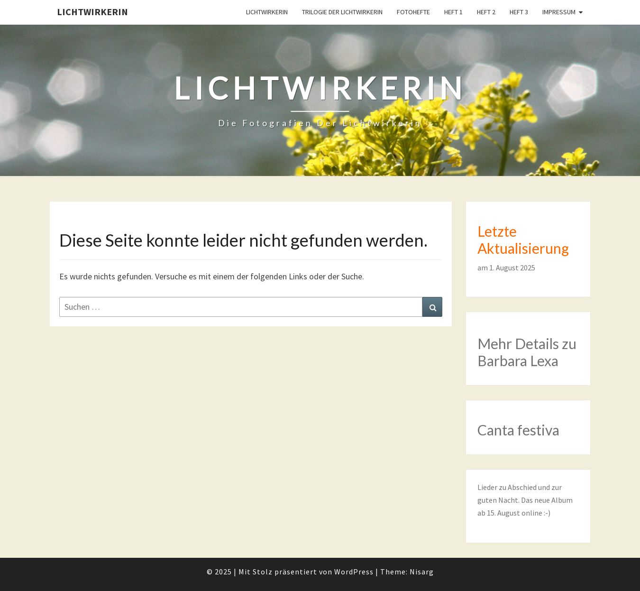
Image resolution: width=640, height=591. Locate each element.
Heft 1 (453, 12)
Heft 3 (519, 12)
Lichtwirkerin (92, 12)
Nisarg (422, 571)
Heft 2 (486, 12)
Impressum (559, 12)
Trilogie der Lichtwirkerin (342, 12)
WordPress (354, 571)
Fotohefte (413, 12)
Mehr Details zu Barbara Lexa (526, 352)
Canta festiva (518, 429)
